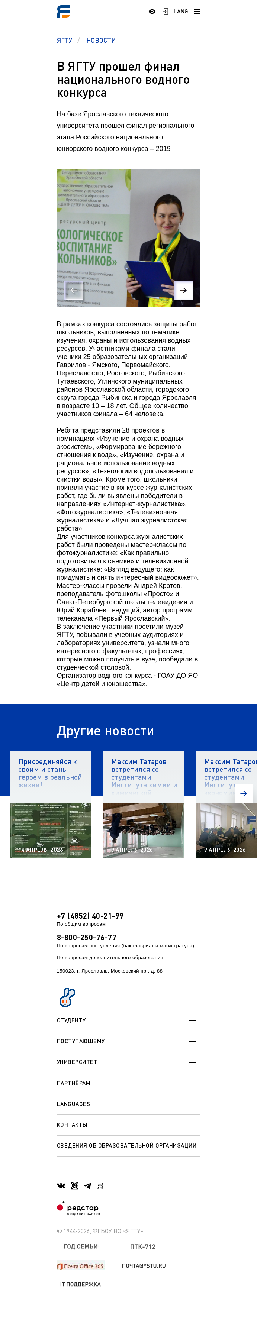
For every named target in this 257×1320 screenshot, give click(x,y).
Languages (73, 1103)
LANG (181, 11)
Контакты (72, 1124)
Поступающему (128, 1041)
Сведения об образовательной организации (127, 1145)
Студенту (128, 1020)
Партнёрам (74, 1083)
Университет (128, 1062)
